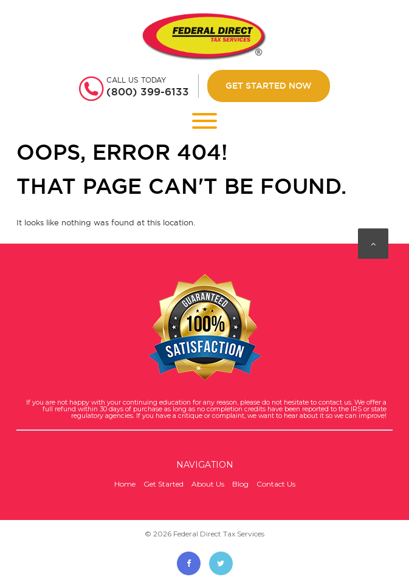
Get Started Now (268, 85)
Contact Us (275, 483)
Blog (240, 483)
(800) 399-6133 (147, 91)
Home (125, 483)
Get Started (163, 483)
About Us (207, 483)
